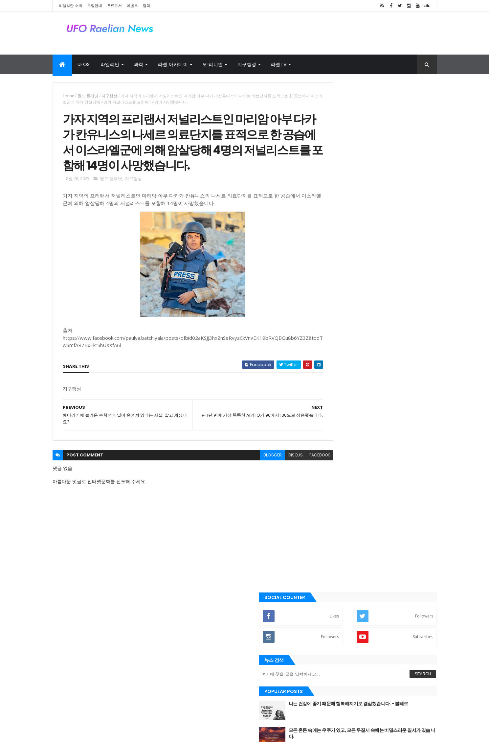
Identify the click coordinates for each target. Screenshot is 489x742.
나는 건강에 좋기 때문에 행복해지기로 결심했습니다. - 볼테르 (391, 197)
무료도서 (114, 6)
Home (68, 96)
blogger (244, 480)
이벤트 (132, 6)
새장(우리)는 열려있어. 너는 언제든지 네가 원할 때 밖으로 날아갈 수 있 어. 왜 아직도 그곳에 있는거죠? (391, 254)
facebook (291, 480)
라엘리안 (110, 64)
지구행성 (246, 64)
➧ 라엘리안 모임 (339, 345)
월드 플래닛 (88, 96)
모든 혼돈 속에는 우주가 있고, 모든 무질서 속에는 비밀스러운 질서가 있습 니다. (390, 224)
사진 (133, 708)
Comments (407, 443)
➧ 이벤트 (331, 388)
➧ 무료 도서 (334, 367)
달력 (146, 6)
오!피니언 (212, 64)
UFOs (84, 64)
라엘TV (279, 64)
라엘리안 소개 (70, 6)
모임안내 (94, 6)
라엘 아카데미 (173, 64)
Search (422, 165)
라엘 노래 (75, 708)
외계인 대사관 (107, 708)
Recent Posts (347, 443)
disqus (267, 480)
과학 (139, 64)
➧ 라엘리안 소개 (339, 324)
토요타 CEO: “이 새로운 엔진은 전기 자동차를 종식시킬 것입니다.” (391, 277)
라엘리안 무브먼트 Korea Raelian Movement (358, 652)
